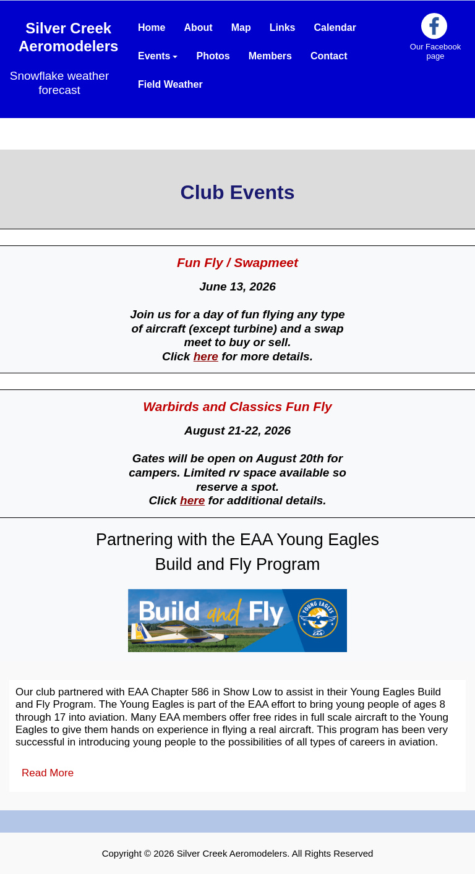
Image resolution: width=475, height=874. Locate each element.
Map (241, 27)
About (198, 27)
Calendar (335, 27)
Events (158, 56)
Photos (212, 56)
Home (151, 27)
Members (270, 56)
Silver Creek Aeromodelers (68, 37)
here (206, 356)
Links (283, 27)
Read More (48, 773)
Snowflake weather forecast (59, 82)
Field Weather (170, 84)
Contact (329, 56)
